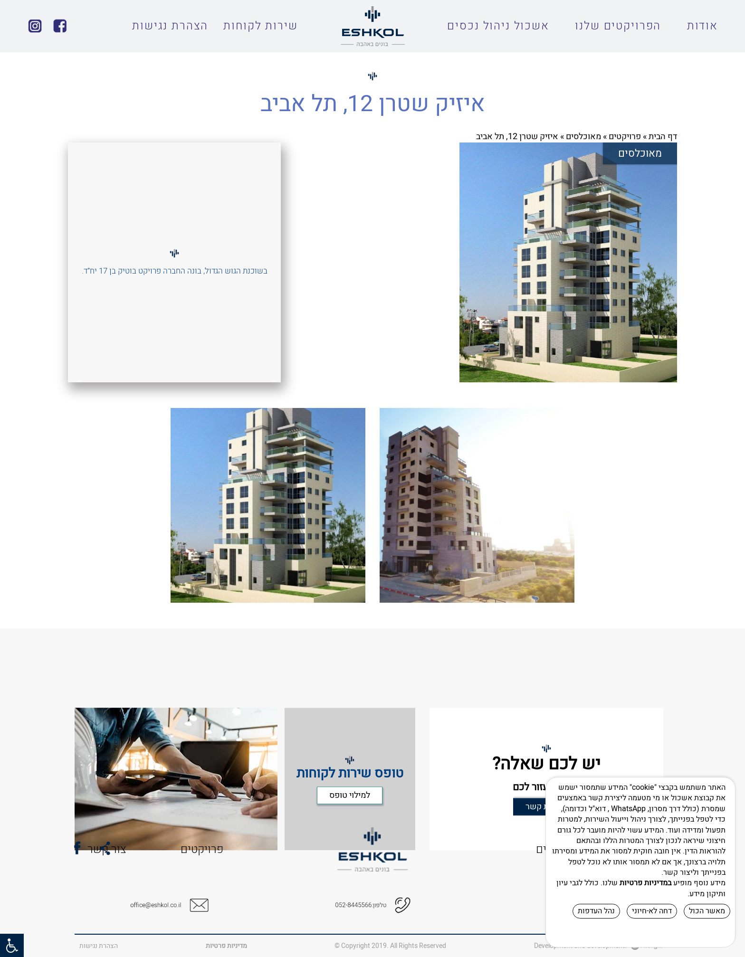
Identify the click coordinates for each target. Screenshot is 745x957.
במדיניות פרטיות (645, 883)
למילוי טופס (349, 829)
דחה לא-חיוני (652, 911)
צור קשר (58, 849)
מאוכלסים (583, 136)
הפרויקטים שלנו (618, 26)
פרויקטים (625, 136)
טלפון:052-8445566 (363, 905)
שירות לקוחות (260, 26)
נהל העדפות (596, 911)
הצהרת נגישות (170, 26)
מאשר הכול (707, 911)
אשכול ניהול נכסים (498, 26)
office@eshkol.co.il (159, 905)
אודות (702, 26)
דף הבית (663, 136)
